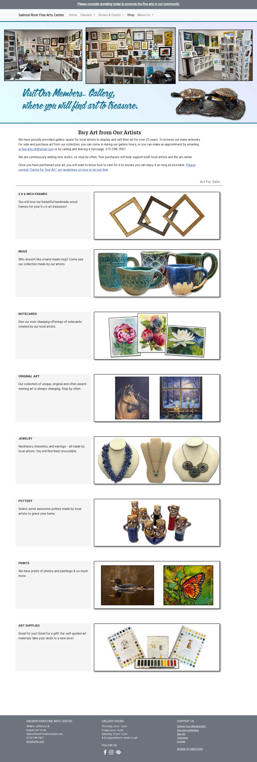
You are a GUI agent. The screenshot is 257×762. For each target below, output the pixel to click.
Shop (131, 14)
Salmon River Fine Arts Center (41, 15)
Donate (181, 741)
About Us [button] (144, 15)
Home (73, 15)
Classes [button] (86, 15)
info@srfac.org (35, 741)
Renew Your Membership (191, 726)
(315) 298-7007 (34, 737)
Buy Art (181, 733)
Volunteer (182, 737)
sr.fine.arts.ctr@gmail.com (36, 149)
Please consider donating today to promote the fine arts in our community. (128, 4)
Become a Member (188, 730)
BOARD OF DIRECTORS (190, 749)
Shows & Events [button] (110, 15)
